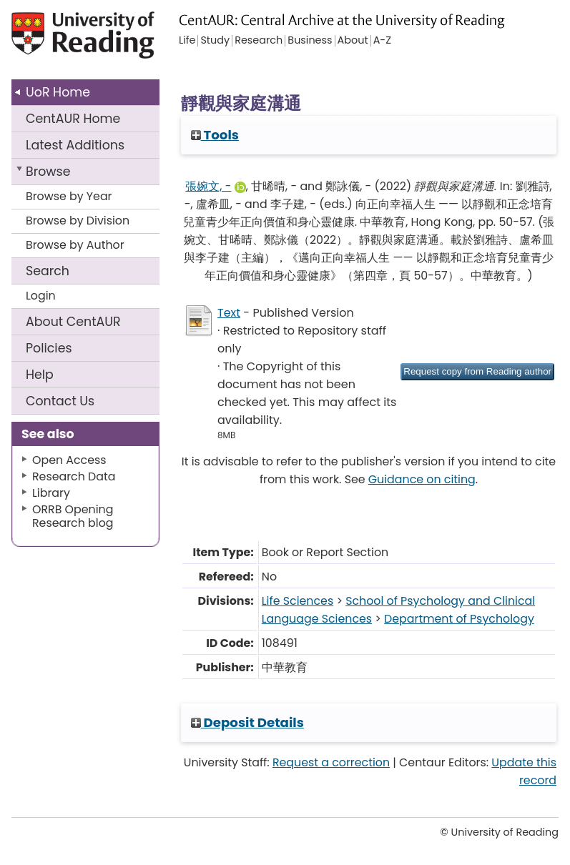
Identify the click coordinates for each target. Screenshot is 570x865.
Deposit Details (247, 722)
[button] (477, 371)
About (73, 321)
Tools (215, 135)
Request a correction (331, 762)
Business (310, 40)
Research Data (73, 476)
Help (40, 374)
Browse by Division (77, 220)
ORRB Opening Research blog (73, 516)
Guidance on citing (422, 479)
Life (187, 40)
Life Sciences (297, 601)
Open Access (69, 460)
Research (258, 40)
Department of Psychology (459, 619)
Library (51, 493)
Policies (49, 348)
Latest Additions (75, 145)
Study (215, 40)
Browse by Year (69, 196)
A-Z (382, 40)
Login (41, 295)
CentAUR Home (73, 118)
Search (47, 271)
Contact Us (60, 401)
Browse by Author (75, 245)
